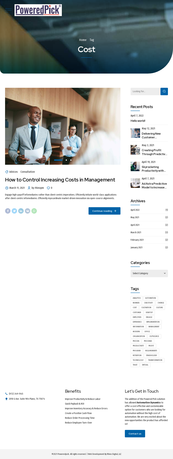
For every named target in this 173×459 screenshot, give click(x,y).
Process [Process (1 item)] (136, 341)
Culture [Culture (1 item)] (159, 307)
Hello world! (138, 121)
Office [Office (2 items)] (147, 331)
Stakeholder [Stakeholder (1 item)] (151, 355)
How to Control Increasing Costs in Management (60, 179)
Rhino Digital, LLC (114, 454)
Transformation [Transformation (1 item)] (155, 360)
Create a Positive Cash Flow (78, 413)
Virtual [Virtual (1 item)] (145, 365)
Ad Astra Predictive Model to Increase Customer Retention (154, 189)
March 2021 (136, 232)
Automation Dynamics (149, 402)
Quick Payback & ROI (74, 403)
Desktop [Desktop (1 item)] (149, 312)
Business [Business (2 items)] (136, 303)
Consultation (27, 172)
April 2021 (135, 225)
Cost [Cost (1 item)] (135, 307)
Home (82, 40)
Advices (13, 172)
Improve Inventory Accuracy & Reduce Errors (86, 408)
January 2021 (136, 247)
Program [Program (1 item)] (137, 351)
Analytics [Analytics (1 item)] (137, 298)
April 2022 (135, 210)
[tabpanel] (62, 126)
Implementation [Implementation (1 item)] (152, 322)
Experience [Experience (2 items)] (137, 322)
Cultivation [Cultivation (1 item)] (146, 307)
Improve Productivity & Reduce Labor (83, 399)
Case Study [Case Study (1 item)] (148, 303)
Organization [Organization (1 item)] (139, 336)
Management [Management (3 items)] (154, 327)
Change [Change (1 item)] (161, 303)
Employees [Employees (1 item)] (137, 317)
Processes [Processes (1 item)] (148, 341)
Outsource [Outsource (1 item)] (154, 336)
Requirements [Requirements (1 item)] (151, 351)
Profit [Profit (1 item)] (151, 346)
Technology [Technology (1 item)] (138, 360)
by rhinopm (38, 188)
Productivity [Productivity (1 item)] (138, 346)
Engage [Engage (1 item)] (149, 317)
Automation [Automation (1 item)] (150, 298)
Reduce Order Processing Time (80, 418)
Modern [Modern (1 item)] (136, 331)
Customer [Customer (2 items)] (137, 312)
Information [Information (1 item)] (138, 327)
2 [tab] (66, 160)
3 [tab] (71, 160)
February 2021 (137, 239)
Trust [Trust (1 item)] (135, 365)
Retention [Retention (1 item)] (137, 355)
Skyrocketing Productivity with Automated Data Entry (153, 172)
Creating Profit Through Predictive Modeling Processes (155, 154)
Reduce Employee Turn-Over (78, 422)
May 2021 (135, 217)
